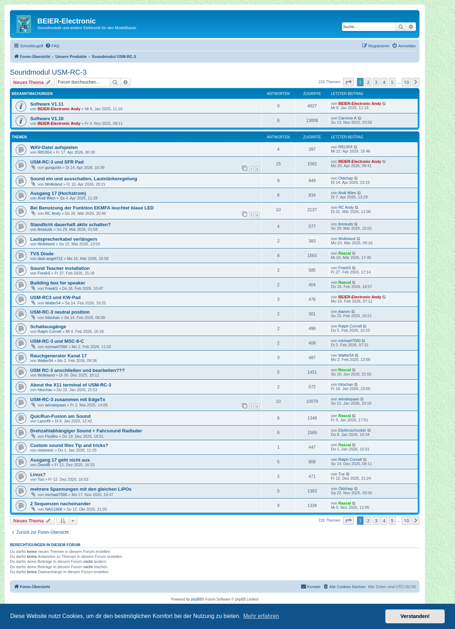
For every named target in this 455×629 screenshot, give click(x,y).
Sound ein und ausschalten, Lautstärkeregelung (83, 178)
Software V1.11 (47, 104)
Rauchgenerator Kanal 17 (58, 355)
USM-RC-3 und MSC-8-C (57, 341)
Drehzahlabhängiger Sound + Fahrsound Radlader (86, 430)
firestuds (45, 229)
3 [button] (376, 82)
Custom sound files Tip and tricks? (69, 445)
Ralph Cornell (49, 331)
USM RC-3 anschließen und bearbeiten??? (77, 370)
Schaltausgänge (48, 326)
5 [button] (392, 82)
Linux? (38, 474)
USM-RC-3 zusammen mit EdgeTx (67, 399)
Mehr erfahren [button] (261, 616)
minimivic (46, 450)
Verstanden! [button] (415, 616)
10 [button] (406, 82)
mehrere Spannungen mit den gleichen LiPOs (81, 489)
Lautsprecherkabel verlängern (63, 239)
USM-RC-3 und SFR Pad (57, 162)
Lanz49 (44, 421)
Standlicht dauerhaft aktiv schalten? (70, 224)
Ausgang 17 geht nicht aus (60, 460)
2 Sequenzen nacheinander (60, 503)
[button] (348, 82)
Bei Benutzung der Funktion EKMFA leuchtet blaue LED (92, 207)
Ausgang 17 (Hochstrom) (58, 193)
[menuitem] (52, 46)
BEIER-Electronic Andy (59, 109)
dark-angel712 (50, 258)
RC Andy (52, 213)
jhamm (344, 311)
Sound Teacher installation (60, 268)
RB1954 (45, 152)
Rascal (344, 253)
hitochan (52, 317)
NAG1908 (53, 509)
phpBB (196, 599)
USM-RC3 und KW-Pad (55, 297)
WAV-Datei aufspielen (54, 147)
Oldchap (345, 178)
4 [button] (384, 82)
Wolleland (53, 184)
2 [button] (368, 82)
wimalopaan (55, 405)
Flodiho (51, 436)
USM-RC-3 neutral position (60, 312)
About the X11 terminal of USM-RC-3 (70, 385)
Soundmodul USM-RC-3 (48, 72)
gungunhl (53, 167)
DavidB (44, 465)
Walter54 (53, 303)
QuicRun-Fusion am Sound (60, 416)
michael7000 (56, 347)
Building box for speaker (57, 283)
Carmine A (347, 118)
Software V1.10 (47, 118)
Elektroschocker (352, 430)
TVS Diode (42, 253)
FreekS (44, 273)
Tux (41, 479)
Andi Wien (46, 198)
